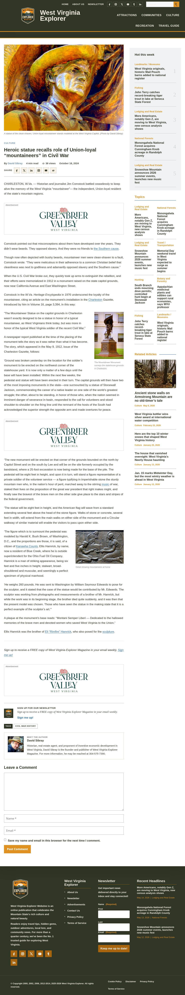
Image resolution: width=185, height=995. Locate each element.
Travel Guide (169, 25)
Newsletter (96, 4)
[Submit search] (176, 4)
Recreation (145, 25)
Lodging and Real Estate (148, 111)
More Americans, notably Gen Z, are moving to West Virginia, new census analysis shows (151, 122)
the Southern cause (106, 248)
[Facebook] (109, 4)
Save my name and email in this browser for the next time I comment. (54, 840)
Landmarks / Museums (147, 64)
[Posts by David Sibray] (16, 744)
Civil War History (25, 726)
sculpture (108, 631)
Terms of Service (76, 923)
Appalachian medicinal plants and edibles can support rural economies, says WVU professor (165, 297)
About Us (78, 4)
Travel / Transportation (165, 244)
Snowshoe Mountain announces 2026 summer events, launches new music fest (148, 176)
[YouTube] (127, 4)
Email (107, 932)
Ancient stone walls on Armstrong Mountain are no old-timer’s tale (153, 396)
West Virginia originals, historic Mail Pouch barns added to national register (150, 73)
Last (100, 922)
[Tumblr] (134, 4)
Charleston (95, 299)
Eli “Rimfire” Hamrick (58, 631)
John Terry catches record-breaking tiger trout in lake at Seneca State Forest (149, 97)
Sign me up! (25, 717)
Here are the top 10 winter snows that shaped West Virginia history (151, 437)
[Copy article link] (53, 170)
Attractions (127, 15)
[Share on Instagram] (39, 170)
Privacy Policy (75, 917)
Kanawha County (27, 546)
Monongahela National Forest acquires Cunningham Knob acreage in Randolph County (149, 149)
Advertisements (76, 904)
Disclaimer (130, 981)
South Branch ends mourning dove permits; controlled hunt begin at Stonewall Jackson (144, 294)
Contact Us (73, 910)
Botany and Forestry (163, 280)
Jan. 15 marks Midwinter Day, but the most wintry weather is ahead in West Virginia (154, 476)
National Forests (144, 138)
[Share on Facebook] (17, 170)
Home (65, 4)
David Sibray (15, 163)
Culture (172, 15)
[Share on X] (24, 170)
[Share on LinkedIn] (31, 170)
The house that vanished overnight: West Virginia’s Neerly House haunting (151, 456)
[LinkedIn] (140, 4)
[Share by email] (46, 170)
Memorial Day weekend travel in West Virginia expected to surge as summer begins (166, 261)
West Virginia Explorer (60, 16)
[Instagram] (115, 4)
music (105, 484)
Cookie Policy (115, 981)
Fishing (139, 88)
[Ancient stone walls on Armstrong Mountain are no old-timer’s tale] (155, 374)
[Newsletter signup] (8, 713)
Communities (151, 15)
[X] (121, 4)
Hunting (139, 280)
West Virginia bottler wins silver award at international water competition (153, 417)
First (100, 909)
